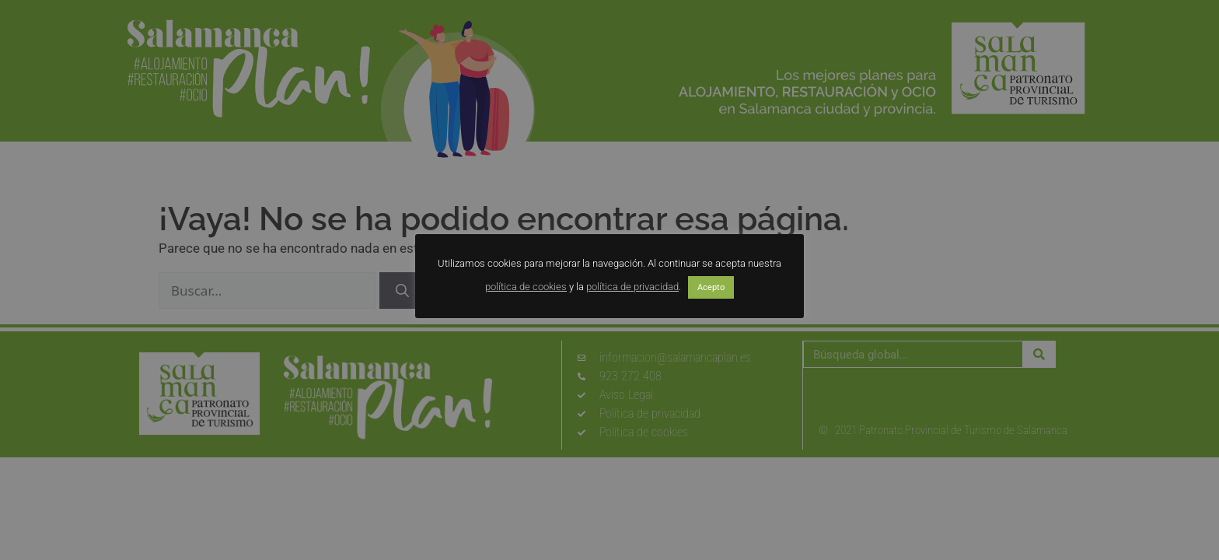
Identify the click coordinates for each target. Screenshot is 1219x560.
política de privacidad (632, 286)
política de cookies (526, 286)
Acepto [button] (711, 287)
